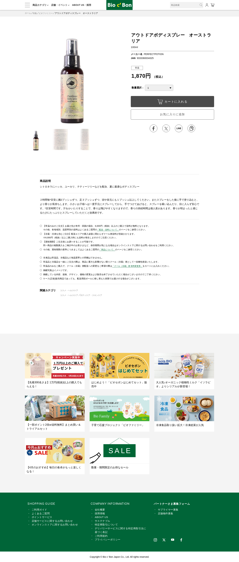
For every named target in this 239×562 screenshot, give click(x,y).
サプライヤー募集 (168, 509)
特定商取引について (106, 524)
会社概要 (100, 509)
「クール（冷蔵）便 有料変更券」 (128, 266)
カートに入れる (172, 102)
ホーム (28, 13)
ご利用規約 (101, 535)
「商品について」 (108, 249)
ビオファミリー (47, 13)
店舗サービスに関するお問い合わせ (52, 520)
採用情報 (100, 513)
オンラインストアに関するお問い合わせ (55, 524)
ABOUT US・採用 (81, 5)
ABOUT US (101, 516)
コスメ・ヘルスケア (70, 290)
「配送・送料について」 (109, 229)
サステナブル (102, 520)
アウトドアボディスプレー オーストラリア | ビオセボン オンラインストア (119, 5)
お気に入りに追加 (172, 115)
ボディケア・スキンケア (94, 295)
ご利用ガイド (39, 509)
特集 (35, 13)
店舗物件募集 (165, 513)
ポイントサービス (42, 516)
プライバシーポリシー (107, 539)
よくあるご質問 (41, 513)
